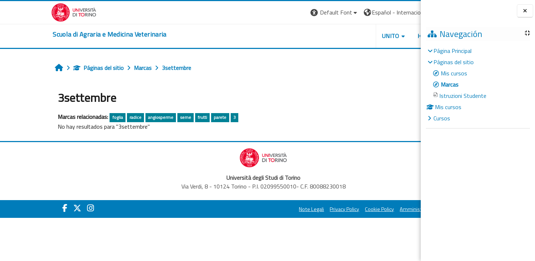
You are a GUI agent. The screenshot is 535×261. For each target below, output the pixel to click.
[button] (279, 12)
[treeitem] (478, 84)
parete (172, 117)
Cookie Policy (324, 209)
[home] (58, 34)
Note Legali (256, 209)
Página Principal (452, 50)
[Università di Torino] (22, 11)
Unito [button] (336, 36)
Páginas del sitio (51, 67)
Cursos (441, 118)
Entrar (407, 12)
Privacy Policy (289, 209)
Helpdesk (376, 36)
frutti (155, 117)
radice (88, 117)
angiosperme (113, 117)
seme (137, 117)
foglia (70, 117)
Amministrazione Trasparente (378, 209)
